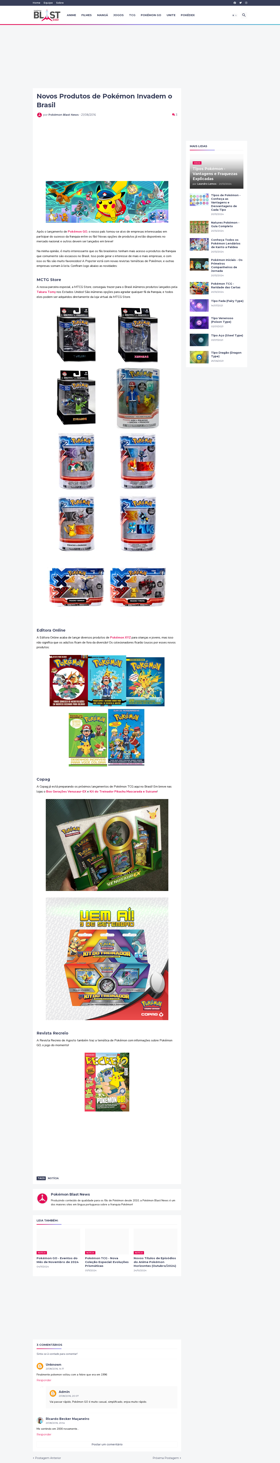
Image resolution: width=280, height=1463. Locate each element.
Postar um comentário (107, 1444)
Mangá (102, 15)
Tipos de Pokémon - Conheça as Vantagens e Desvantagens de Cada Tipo (226, 202)
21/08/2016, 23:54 (55, 1422)
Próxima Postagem (166, 1458)
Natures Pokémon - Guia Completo (225, 224)
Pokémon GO (151, 15)
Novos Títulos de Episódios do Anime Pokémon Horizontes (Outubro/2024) (155, 1262)
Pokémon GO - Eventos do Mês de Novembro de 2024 (58, 1260)
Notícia (53, 1178)
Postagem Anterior (48, 1458)
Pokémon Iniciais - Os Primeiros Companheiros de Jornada (226, 265)
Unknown (53, 1364)
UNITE (171, 15)
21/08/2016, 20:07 (69, 1395)
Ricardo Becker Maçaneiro (67, 1419)
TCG (132, 15)
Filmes (86, 15)
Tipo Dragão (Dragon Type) (226, 354)
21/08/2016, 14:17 (55, 1368)
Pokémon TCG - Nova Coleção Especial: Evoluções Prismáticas (107, 1262)
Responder (44, 1380)
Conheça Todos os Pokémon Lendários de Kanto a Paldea (225, 243)
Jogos (118, 15)
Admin (64, 1392)
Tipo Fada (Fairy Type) (227, 301)
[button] (234, 15)
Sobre (60, 2)
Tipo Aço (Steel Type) (227, 335)
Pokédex (188, 15)
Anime (71, 15)
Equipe (48, 2)
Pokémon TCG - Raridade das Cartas (225, 285)
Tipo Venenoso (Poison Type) (222, 320)
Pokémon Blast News (70, 1194)
